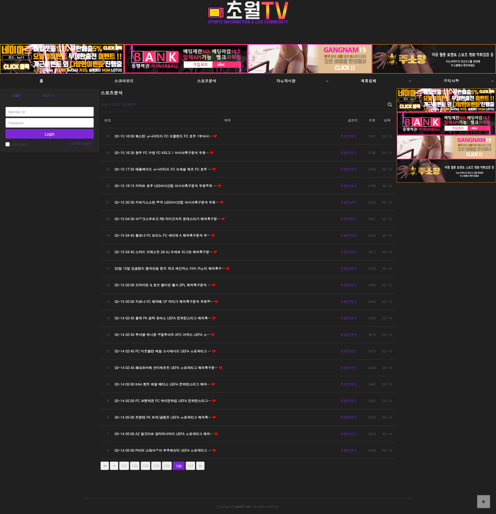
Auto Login (17, 144)
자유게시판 (286, 81)
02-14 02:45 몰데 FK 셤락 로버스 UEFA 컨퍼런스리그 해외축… (163, 318)
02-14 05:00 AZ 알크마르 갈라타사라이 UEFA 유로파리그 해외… (164, 433)
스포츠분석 (206, 81)
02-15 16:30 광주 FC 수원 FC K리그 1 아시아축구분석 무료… (162, 152)
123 (145, 465)
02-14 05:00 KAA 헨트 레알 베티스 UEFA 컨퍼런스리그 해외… (163, 384)
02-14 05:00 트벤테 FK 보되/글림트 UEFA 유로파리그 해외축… (163, 417)
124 (156, 465)
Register (48, 95)
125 (167, 465)
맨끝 (200, 466)
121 (124, 465)
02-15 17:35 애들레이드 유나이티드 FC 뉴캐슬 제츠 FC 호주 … (163, 169)
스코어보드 (124, 81)
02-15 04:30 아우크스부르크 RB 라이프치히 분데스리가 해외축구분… (168, 218)
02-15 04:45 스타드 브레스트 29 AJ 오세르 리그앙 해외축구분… (164, 251)
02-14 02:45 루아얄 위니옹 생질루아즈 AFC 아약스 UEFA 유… (163, 334)
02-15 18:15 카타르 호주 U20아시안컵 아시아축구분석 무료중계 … (166, 185)
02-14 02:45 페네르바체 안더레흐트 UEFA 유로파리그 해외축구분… (167, 367)
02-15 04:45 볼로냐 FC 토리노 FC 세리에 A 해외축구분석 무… (163, 235)
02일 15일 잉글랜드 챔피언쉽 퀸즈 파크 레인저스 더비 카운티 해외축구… (170, 268)
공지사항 (451, 81)
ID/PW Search (81, 143)
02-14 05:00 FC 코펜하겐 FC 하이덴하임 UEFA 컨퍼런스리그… (163, 400)
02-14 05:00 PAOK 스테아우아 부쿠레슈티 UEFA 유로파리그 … (163, 450)
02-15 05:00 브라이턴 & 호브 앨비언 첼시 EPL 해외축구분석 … (163, 284)
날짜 (387, 120)
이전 (114, 466)
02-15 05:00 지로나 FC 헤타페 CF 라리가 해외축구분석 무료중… (165, 301)
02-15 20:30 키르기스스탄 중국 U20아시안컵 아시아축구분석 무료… (167, 202)
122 (135, 465)
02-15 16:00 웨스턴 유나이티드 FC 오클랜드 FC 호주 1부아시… (164, 136)
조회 (372, 120)
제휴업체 (368, 81)
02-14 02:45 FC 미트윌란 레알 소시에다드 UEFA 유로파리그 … (163, 351)
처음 (105, 466)
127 (190, 465)
